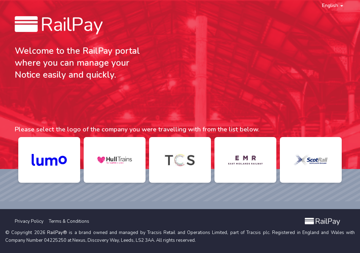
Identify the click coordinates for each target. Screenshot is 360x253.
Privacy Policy (29, 221)
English (332, 5)
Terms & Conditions (69, 221)
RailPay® (57, 232)
